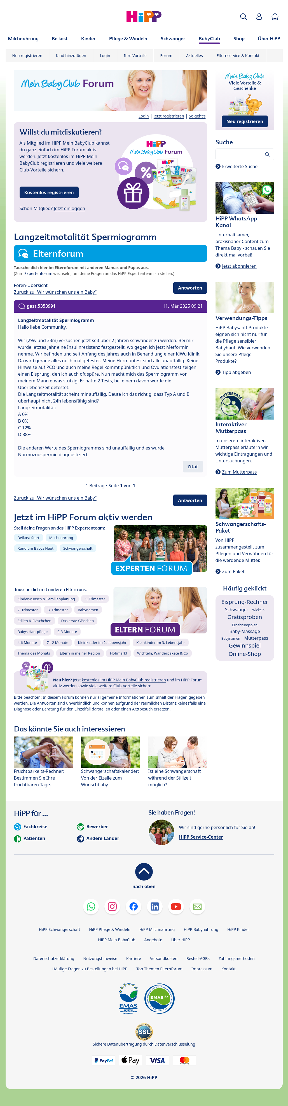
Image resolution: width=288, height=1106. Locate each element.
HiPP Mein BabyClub (116, 939)
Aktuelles (194, 55)
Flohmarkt (118, 653)
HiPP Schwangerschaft (59, 929)
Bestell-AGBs (198, 958)
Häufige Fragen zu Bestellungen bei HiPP (89, 968)
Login (105, 55)
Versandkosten (163, 958)
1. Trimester (95, 598)
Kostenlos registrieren (49, 192)
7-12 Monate (57, 642)
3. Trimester (58, 609)
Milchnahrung (61, 537)
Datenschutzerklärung (53, 958)
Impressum (201, 968)
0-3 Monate (67, 631)
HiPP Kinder (238, 929)
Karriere (133, 958)
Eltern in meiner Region (80, 653)
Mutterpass (256, 638)
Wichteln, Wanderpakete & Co (162, 653)
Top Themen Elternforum (159, 968)
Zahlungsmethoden (237, 958)
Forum (166, 55)
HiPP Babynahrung (201, 929)
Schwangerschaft (78, 548)
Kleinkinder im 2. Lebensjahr (102, 642)
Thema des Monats (34, 653)
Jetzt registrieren (169, 116)
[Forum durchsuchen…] (245, 154)
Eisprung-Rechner (244, 602)
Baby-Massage (245, 631)
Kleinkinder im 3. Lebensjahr (160, 642)
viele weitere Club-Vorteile (113, 685)
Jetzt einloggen (69, 208)
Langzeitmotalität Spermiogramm (56, 320)
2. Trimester (28, 609)
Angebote (153, 939)
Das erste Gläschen (77, 620)
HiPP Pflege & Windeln (109, 929)
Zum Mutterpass (239, 472)
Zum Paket (233, 571)
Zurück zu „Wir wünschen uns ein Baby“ (55, 292)
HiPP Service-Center (201, 837)
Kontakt (228, 968)
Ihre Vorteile (135, 55)
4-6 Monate (27, 642)
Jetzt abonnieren (239, 266)
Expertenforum (38, 273)
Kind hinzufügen (71, 55)
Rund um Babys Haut (35, 548)
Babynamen (88, 609)
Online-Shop (244, 654)
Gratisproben (245, 617)
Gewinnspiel (245, 645)
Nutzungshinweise (100, 958)
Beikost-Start (28, 537)
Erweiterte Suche (240, 166)
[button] (243, 16)
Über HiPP (180, 939)
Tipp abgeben (236, 372)
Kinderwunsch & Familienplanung (46, 598)
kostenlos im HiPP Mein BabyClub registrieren (124, 680)
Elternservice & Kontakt (238, 55)
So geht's (197, 116)
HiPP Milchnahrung (157, 929)
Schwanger (236, 609)
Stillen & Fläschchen (34, 620)
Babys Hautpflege (33, 631)
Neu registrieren (27, 55)
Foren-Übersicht (31, 285)
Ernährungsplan (244, 625)
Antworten (190, 288)
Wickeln (258, 610)
